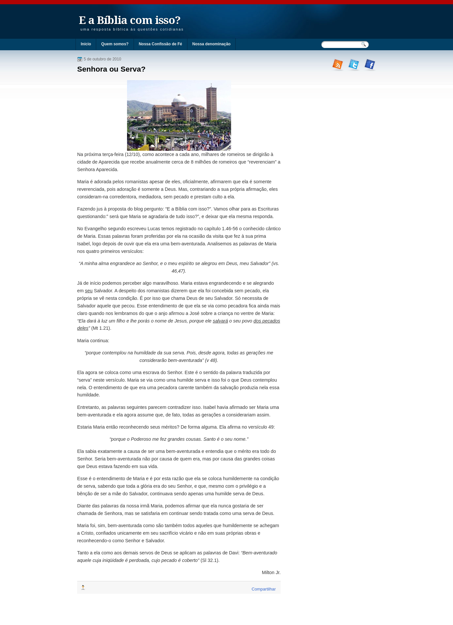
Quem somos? (114, 44)
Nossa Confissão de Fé (160, 44)
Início (86, 44)
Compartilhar (263, 589)
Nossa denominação (211, 44)
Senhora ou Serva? (111, 69)
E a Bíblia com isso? (130, 20)
